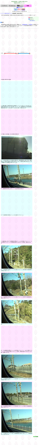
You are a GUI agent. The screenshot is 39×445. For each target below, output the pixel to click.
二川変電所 (30, 24)
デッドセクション (12, 5)
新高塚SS (23, 9)
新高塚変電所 (24, 24)
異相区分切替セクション (8, 13)
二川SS (15, 9)
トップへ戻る (35, 436)
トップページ (4, 5)
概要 (3, 22)
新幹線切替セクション (20, 6)
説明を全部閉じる (32, 20)
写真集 (28, 5)
